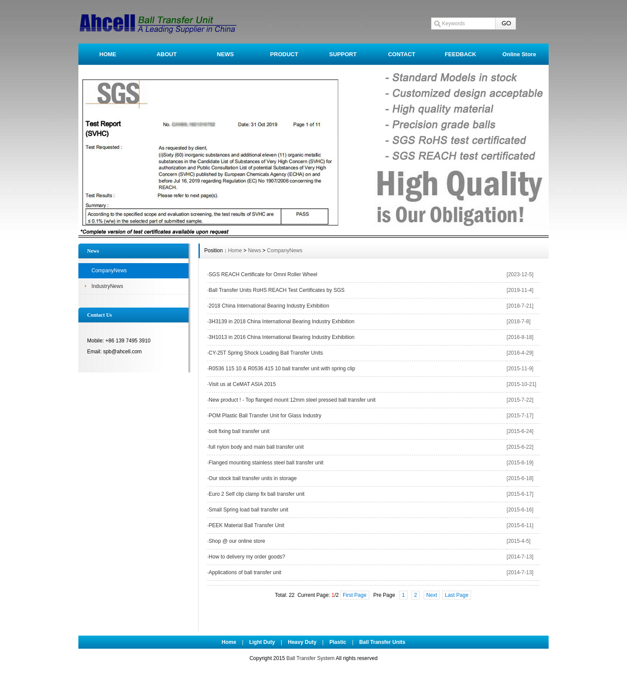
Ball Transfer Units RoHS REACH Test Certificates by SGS (276, 290)
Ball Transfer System (311, 658)
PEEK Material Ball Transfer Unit (246, 525)
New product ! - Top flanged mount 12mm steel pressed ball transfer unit (292, 400)
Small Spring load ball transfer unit (248, 510)
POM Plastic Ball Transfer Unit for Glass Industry (265, 416)
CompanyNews (109, 270)
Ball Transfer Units (382, 642)
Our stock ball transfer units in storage (253, 478)
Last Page (457, 595)
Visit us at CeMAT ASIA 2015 (242, 384)
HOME (107, 54)
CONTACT (401, 54)
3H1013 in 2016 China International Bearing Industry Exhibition (281, 337)
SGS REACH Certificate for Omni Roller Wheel (263, 274)
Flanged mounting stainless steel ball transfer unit (266, 463)
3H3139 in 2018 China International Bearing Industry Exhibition (281, 321)
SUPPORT (343, 54)
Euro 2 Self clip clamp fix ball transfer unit (256, 494)
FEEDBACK (460, 54)
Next (431, 595)
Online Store (519, 54)
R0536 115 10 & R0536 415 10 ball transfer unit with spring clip (282, 369)
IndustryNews (107, 286)
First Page (355, 595)
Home (235, 250)
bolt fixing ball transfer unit (239, 431)
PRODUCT (284, 54)
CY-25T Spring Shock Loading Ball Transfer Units (266, 353)
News (254, 250)
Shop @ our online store (237, 541)
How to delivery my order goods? (247, 557)
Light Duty (262, 642)
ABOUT (166, 54)
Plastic (337, 642)
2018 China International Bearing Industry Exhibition (269, 306)
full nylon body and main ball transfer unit (256, 447)
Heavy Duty (302, 642)
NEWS (225, 54)
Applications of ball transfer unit (245, 572)
